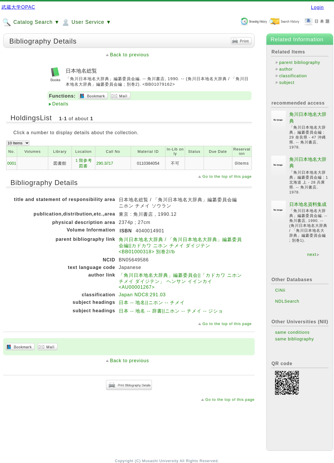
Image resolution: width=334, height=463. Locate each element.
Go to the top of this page (227, 176)
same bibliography (294, 339)
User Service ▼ (86, 22)
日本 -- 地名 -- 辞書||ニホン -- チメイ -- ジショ (171, 310)
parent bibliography (299, 62)
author (286, 69)
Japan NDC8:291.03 (142, 294)
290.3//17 (104, 163)
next (311, 254)
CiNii (280, 290)
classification (293, 75)
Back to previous (129, 54)
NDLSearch (287, 301)
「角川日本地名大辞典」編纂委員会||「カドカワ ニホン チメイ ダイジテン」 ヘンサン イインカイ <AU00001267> (180, 281)
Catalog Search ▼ (31, 22)
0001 (11, 163)
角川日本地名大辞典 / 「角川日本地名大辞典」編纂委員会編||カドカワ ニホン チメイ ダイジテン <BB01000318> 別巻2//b (180, 245)
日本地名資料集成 (307, 204)
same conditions (292, 332)
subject (287, 82)
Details (60, 103)
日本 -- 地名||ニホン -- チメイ (152, 302)
